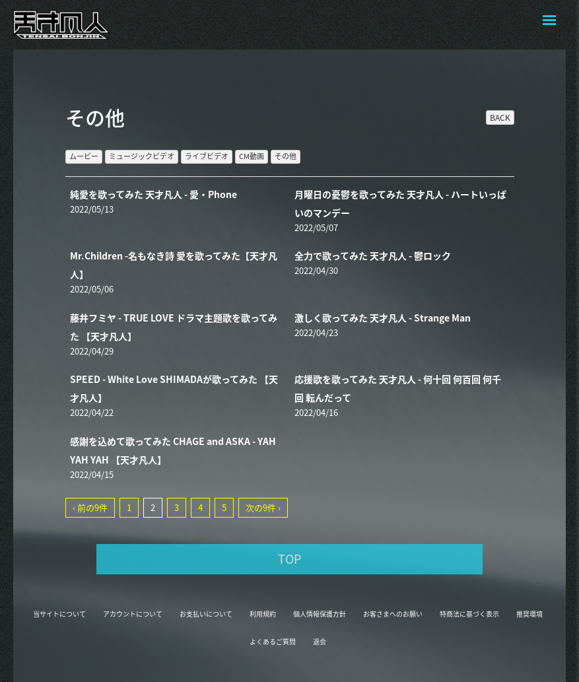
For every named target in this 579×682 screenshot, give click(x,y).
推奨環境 (529, 614)
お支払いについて (206, 614)
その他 (285, 156)
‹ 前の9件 (90, 507)
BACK (500, 117)
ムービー (83, 156)
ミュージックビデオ (141, 156)
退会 (319, 641)
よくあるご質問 (273, 641)
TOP (289, 559)
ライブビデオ (206, 156)
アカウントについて (132, 614)
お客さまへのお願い (393, 614)
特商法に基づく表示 (469, 614)
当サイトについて (59, 614)
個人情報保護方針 (319, 614)
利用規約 (263, 614)
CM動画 (251, 156)
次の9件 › (263, 507)
